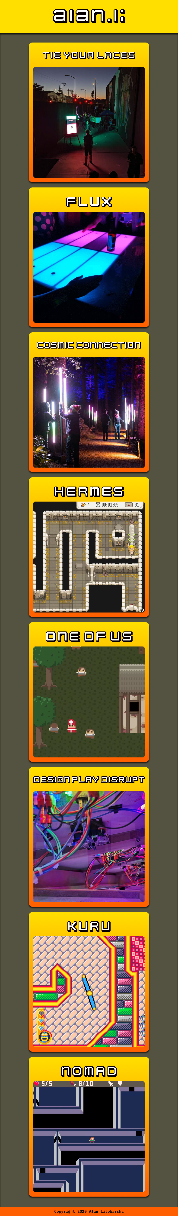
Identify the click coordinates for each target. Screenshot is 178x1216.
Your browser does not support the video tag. (89, 557)
